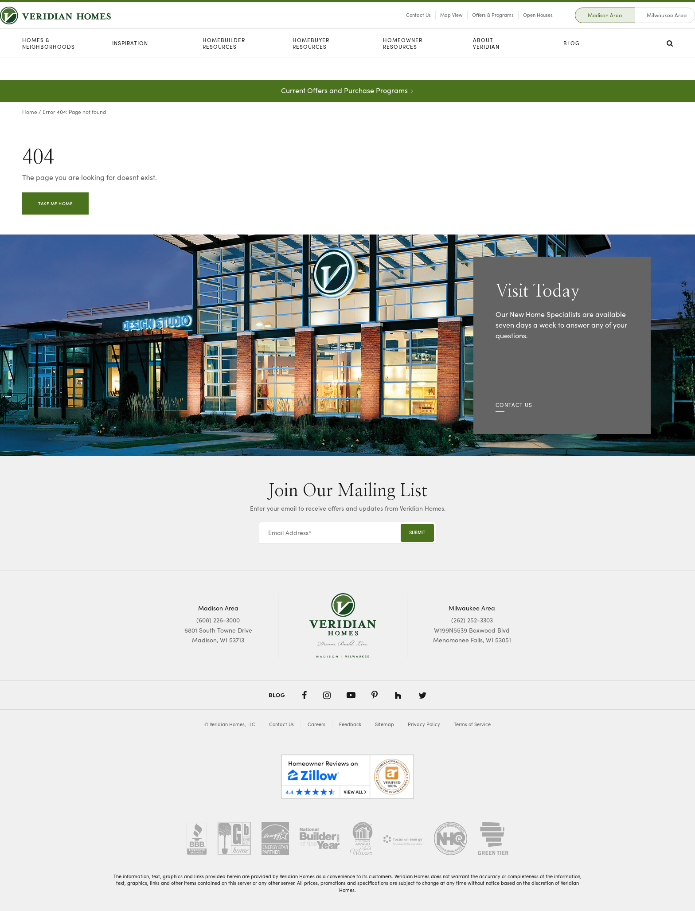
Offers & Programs (471, 26)
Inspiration (130, 65)
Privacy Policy (424, 724)
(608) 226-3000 (218, 620)
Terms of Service (472, 724)
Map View (429, 26)
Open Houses (516, 26)
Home (29, 111)
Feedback (350, 724)
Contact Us (396, 26)
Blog (571, 65)
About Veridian (486, 65)
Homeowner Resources (402, 65)
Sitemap (384, 724)
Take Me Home (55, 203)
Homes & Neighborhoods (48, 65)
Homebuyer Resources (311, 65)
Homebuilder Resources (224, 65)
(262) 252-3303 (472, 620)
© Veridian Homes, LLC (229, 724)
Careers (316, 724)
